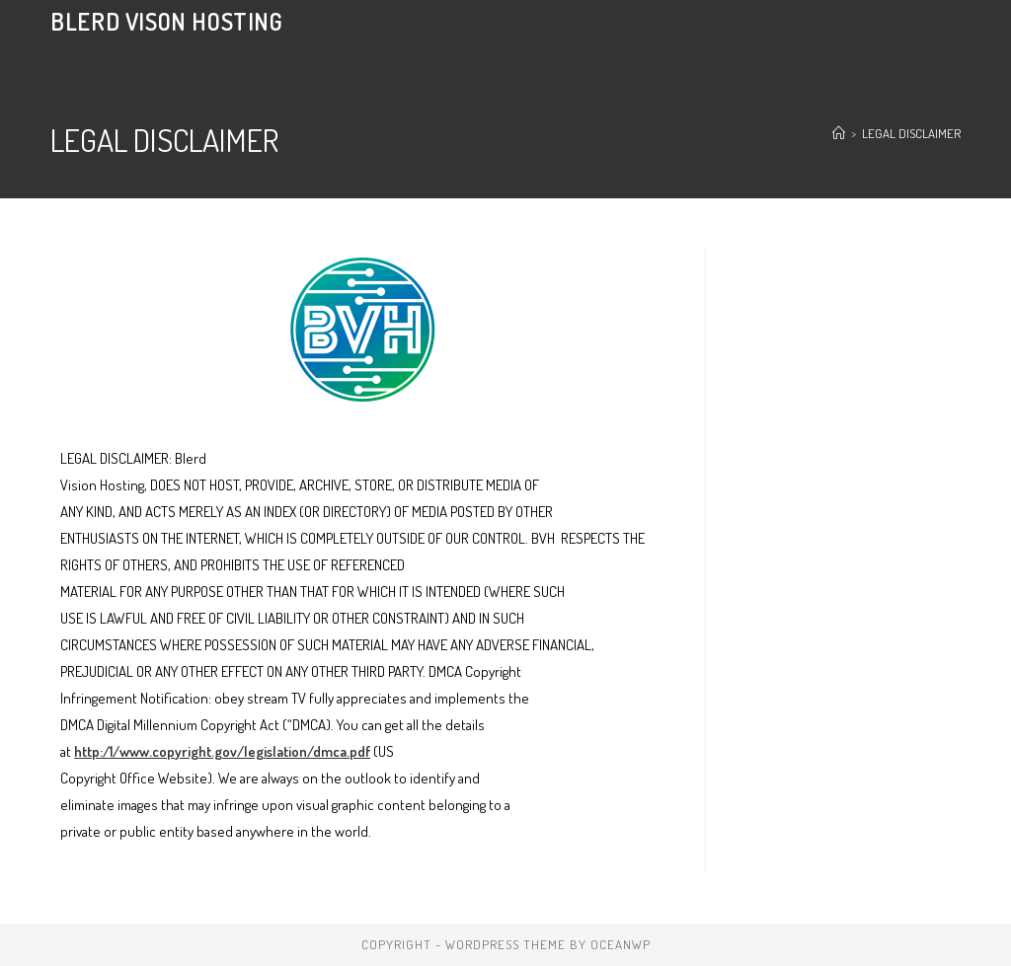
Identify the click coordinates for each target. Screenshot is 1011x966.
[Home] (838, 133)
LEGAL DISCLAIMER (911, 133)
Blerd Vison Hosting (166, 21)
